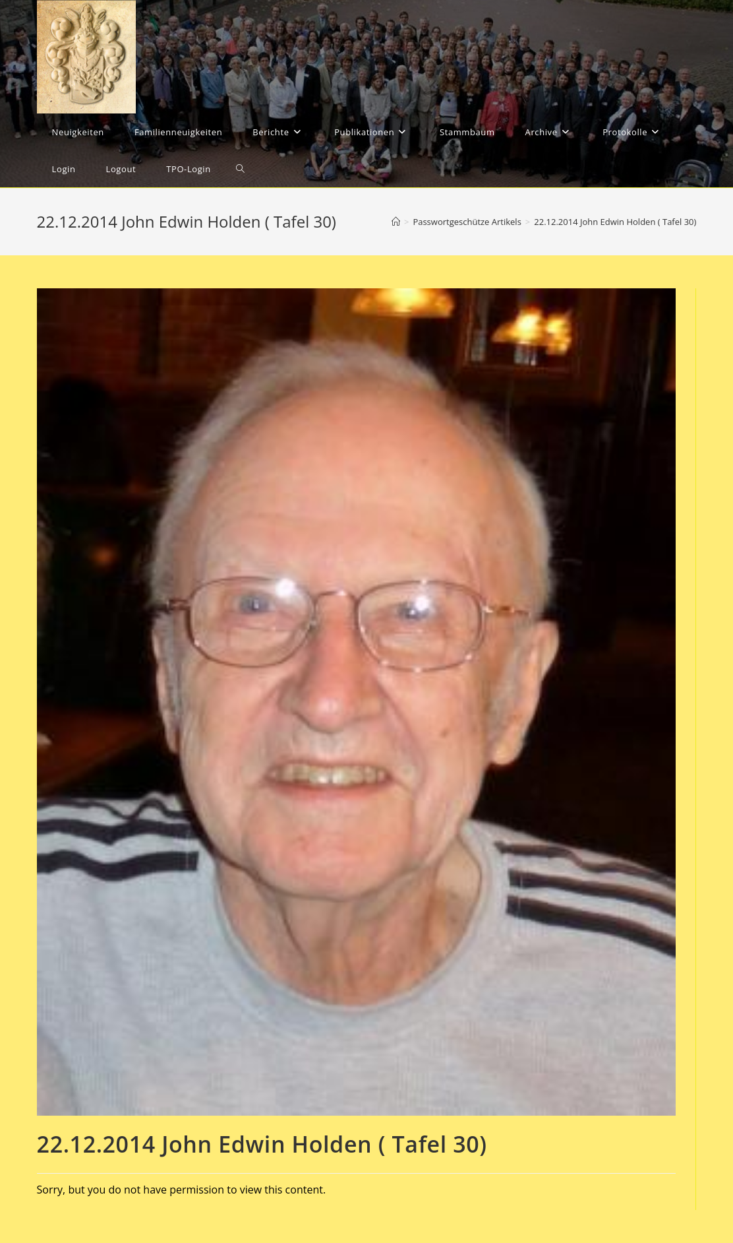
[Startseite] (396, 222)
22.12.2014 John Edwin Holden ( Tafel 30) (615, 222)
